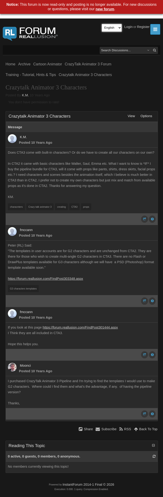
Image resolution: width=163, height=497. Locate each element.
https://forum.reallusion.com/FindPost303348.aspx (45, 279)
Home (10, 64)
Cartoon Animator (47, 64)
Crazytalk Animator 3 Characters (85, 75)
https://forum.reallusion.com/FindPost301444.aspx (80, 327)
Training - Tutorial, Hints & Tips (31, 75)
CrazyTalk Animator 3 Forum (88, 64)
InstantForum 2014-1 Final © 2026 (88, 484)
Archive (24, 64)
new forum (105, 9)
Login (128, 27)
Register (143, 27)
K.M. (25, 95)
